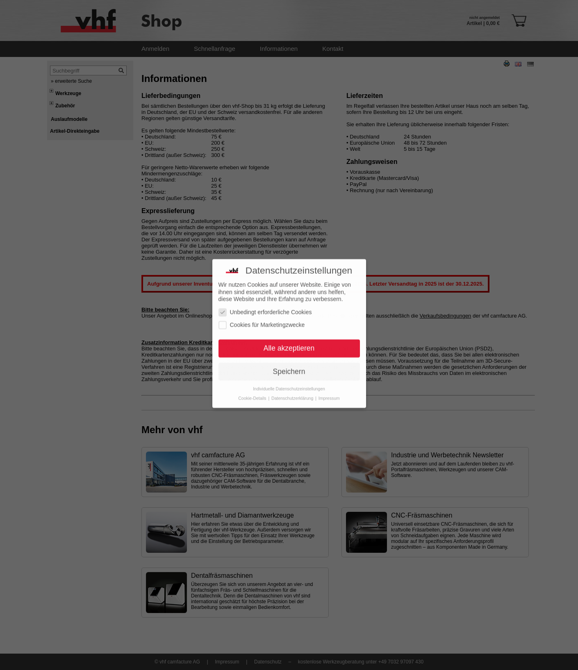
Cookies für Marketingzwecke (261, 319)
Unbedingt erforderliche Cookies (265, 306)
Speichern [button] (289, 365)
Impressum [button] (329, 391)
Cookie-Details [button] (252, 391)
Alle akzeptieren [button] (289, 342)
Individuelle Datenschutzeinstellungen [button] (289, 382)
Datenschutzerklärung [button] (292, 391)
